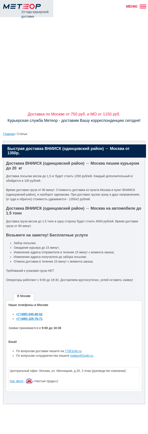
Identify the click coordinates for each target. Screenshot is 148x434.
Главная (9, 134)
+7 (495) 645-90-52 (29, 314)
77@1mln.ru (73, 351)
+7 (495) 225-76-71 (29, 319)
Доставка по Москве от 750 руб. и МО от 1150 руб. (74, 114)
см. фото (17, 381)
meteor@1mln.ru (81, 355)
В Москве (23, 296)
